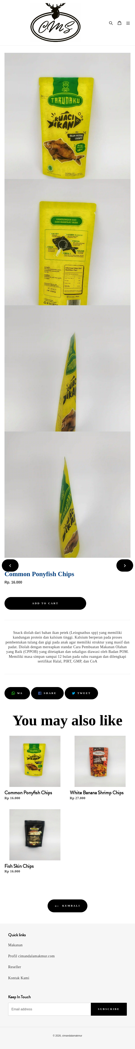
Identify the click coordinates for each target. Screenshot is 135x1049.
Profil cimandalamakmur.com (31, 956)
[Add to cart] (45, 603)
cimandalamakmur (72, 1035)
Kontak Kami (18, 978)
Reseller (14, 967)
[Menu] (128, 22)
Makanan (15, 945)
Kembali (67, 905)
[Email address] (49, 1009)
